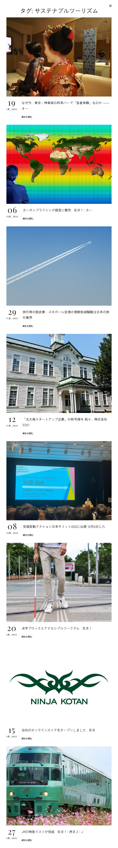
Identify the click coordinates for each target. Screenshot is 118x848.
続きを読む (27, 117)
